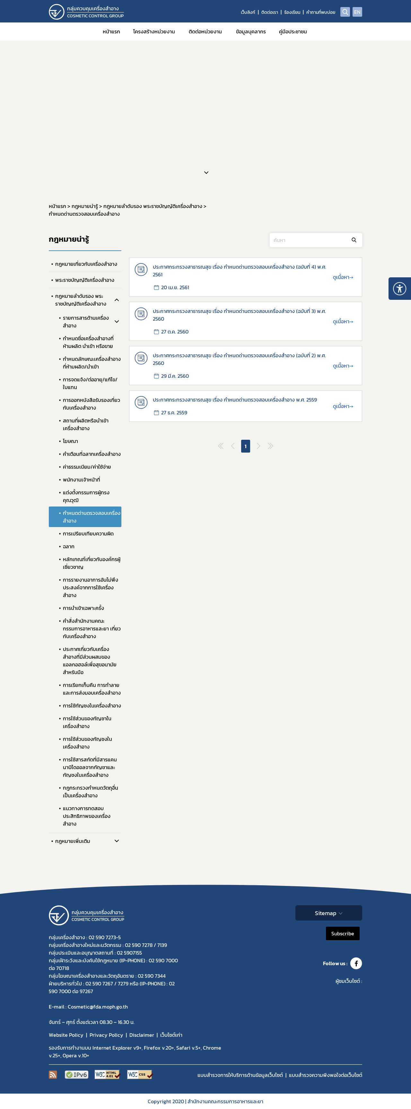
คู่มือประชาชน (293, 31)
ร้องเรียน (292, 12)
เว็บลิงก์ (248, 12)
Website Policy (66, 1035)
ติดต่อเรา (269, 12)
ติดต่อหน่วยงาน (205, 31)
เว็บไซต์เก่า (171, 1035)
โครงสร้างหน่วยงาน (154, 31)
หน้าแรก (111, 31)
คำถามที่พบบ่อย (320, 12)
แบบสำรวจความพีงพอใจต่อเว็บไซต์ (325, 1075)
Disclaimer (141, 1035)
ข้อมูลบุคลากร (251, 31)
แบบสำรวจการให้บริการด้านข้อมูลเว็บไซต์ (240, 1075)
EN (357, 12)
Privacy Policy (106, 1035)
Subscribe (342, 933)
